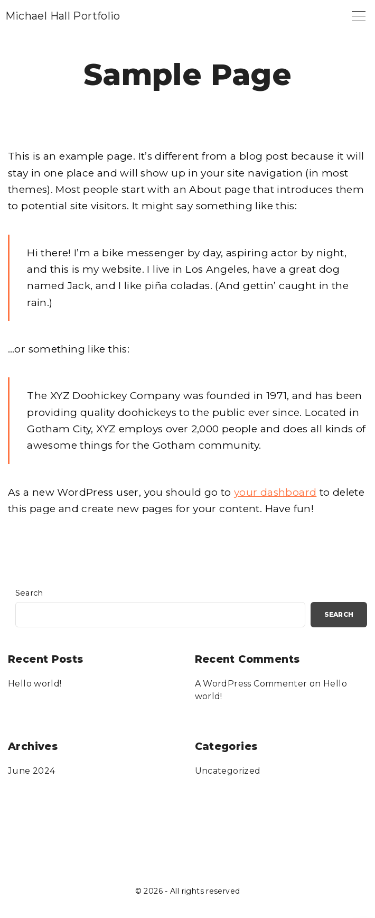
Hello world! (35, 684)
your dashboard (275, 492)
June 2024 (31, 771)
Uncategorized (228, 771)
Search (29, 593)
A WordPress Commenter (251, 684)
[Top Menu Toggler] (358, 15)
